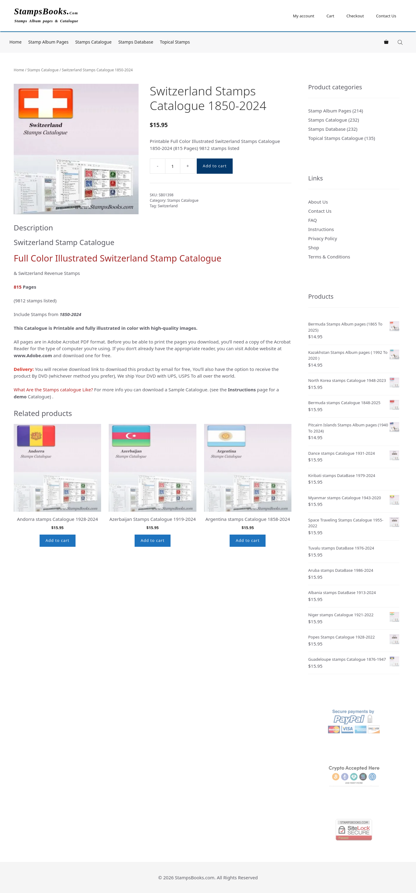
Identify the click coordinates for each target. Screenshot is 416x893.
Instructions (321, 229)
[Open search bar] (401, 42)
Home (15, 42)
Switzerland (168, 205)
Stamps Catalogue (93, 42)
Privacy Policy (322, 238)
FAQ (312, 220)
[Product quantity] (172, 166)
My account (303, 16)
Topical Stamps (175, 42)
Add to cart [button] (57, 540)
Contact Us (386, 16)
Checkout (355, 16)
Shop (313, 247)
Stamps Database (135, 42)
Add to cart (215, 166)
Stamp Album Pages (48, 42)
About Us (318, 202)
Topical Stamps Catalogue (335, 138)
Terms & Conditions (329, 257)
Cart (330, 16)
